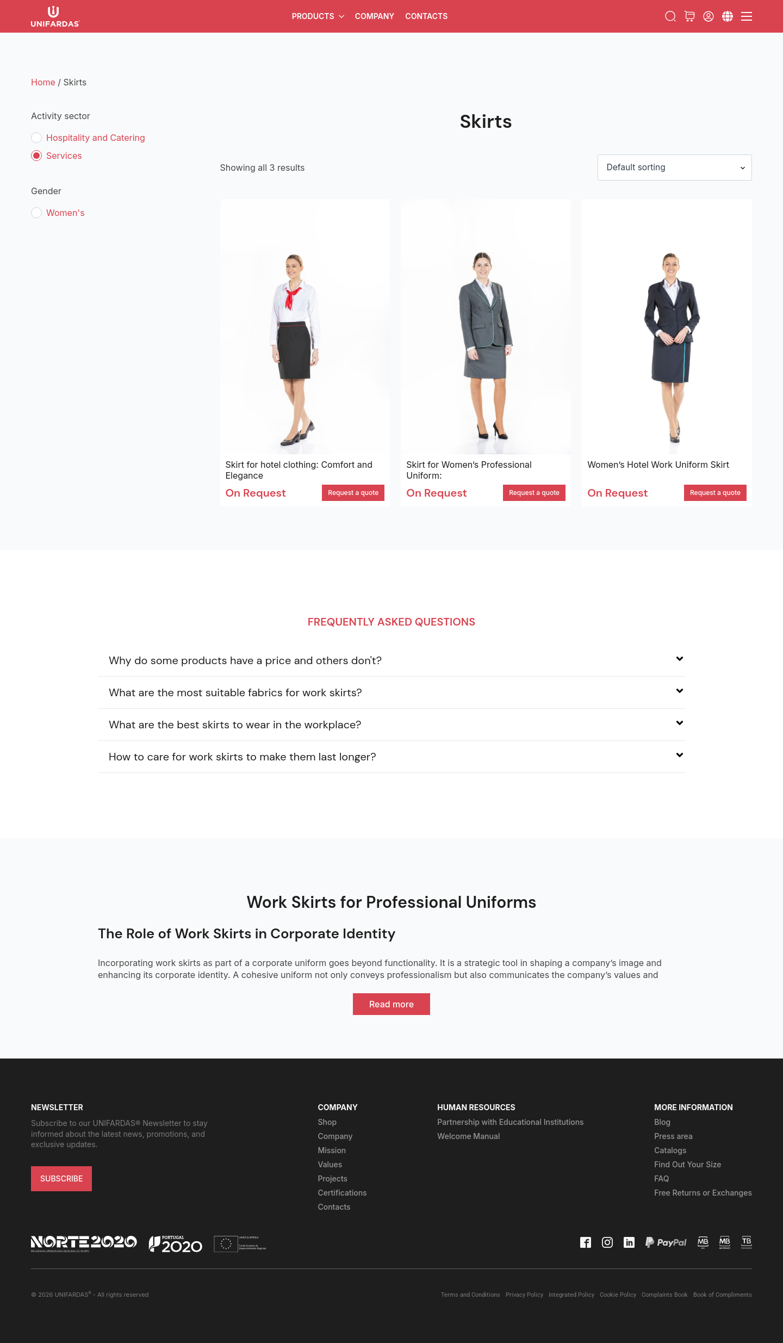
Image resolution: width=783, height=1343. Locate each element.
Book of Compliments (722, 1295)
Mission (332, 1150)
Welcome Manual (468, 1136)
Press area (673, 1136)
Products (313, 16)
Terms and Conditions (470, 1295)
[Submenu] (727, 16)
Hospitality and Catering (95, 137)
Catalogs (670, 1150)
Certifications (342, 1193)
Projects (332, 1179)
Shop (327, 1122)
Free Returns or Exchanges (703, 1193)
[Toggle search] (670, 16)
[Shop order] (673, 167)
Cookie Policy (618, 1295)
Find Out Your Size (687, 1164)
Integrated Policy (571, 1295)
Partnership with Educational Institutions (510, 1122)
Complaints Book (665, 1295)
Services (64, 155)
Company (375, 16)
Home (43, 82)
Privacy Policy (524, 1295)
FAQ (661, 1179)
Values (330, 1164)
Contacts (426, 16)
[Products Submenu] (342, 16)
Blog (662, 1122)
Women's (65, 212)
